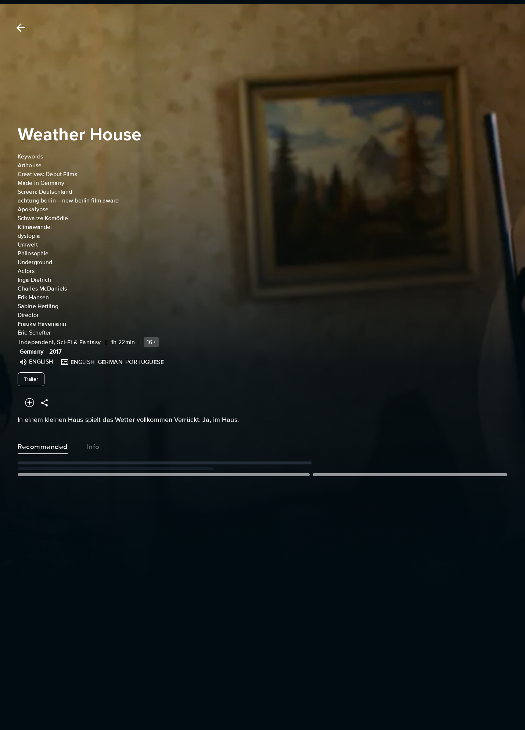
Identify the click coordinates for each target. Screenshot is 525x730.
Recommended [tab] (43, 445)
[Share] (44, 402)
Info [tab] (92, 445)
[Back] (19, 27)
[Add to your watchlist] (29, 402)
